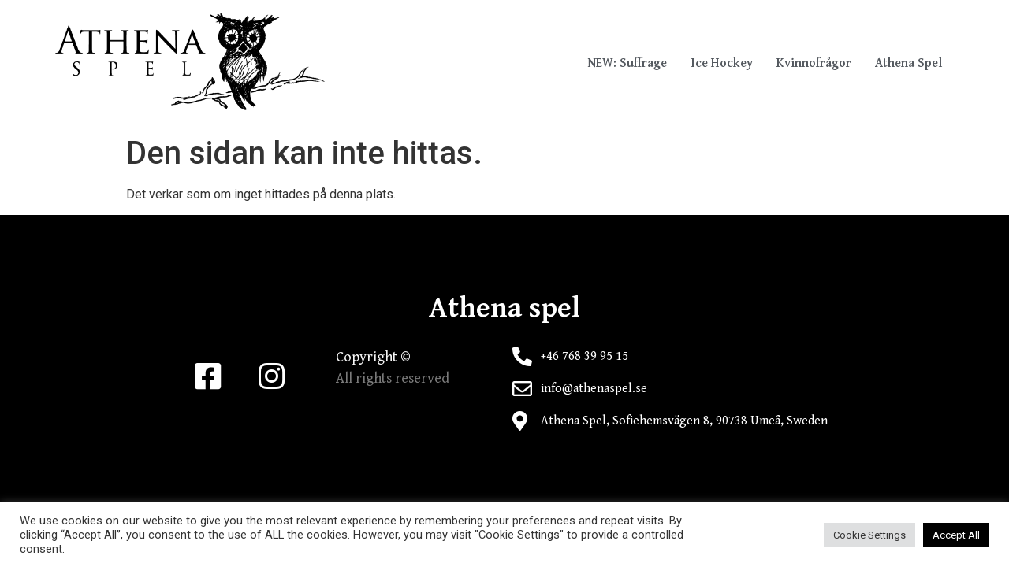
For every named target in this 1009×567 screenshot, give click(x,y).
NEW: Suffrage (627, 63)
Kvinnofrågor (813, 63)
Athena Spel (908, 63)
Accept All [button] (956, 535)
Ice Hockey (722, 63)
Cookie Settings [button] (869, 535)
